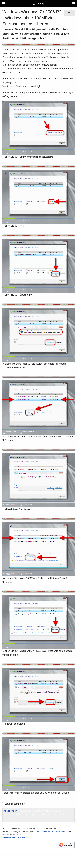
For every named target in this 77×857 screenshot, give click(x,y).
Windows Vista (14, 815)
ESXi (61, 815)
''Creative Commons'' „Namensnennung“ (50, 832)
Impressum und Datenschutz (13, 837)
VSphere (10, 818)
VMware (45, 815)
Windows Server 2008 (46, 811)
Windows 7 (32, 815)
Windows (25, 811)
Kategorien (10, 811)
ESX (54, 815)
